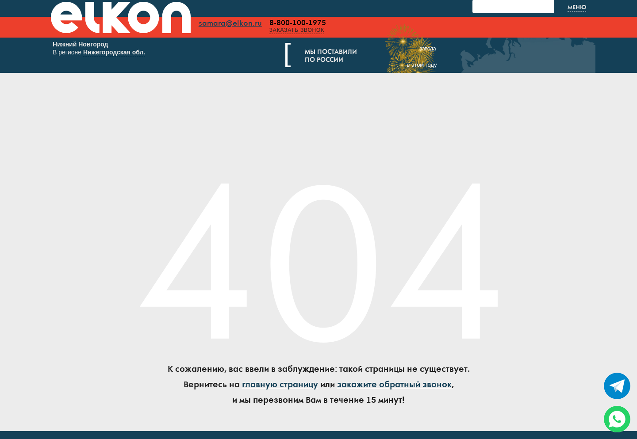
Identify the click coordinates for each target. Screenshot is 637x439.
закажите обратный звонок (394, 387)
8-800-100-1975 (308, 23)
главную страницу (280, 387)
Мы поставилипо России (342, 57)
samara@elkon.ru (240, 23)
